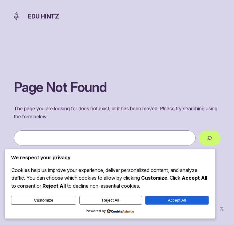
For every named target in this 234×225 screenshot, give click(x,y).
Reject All (110, 200)
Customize (43, 200)
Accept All (177, 200)
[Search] (209, 137)
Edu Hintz (43, 16)
